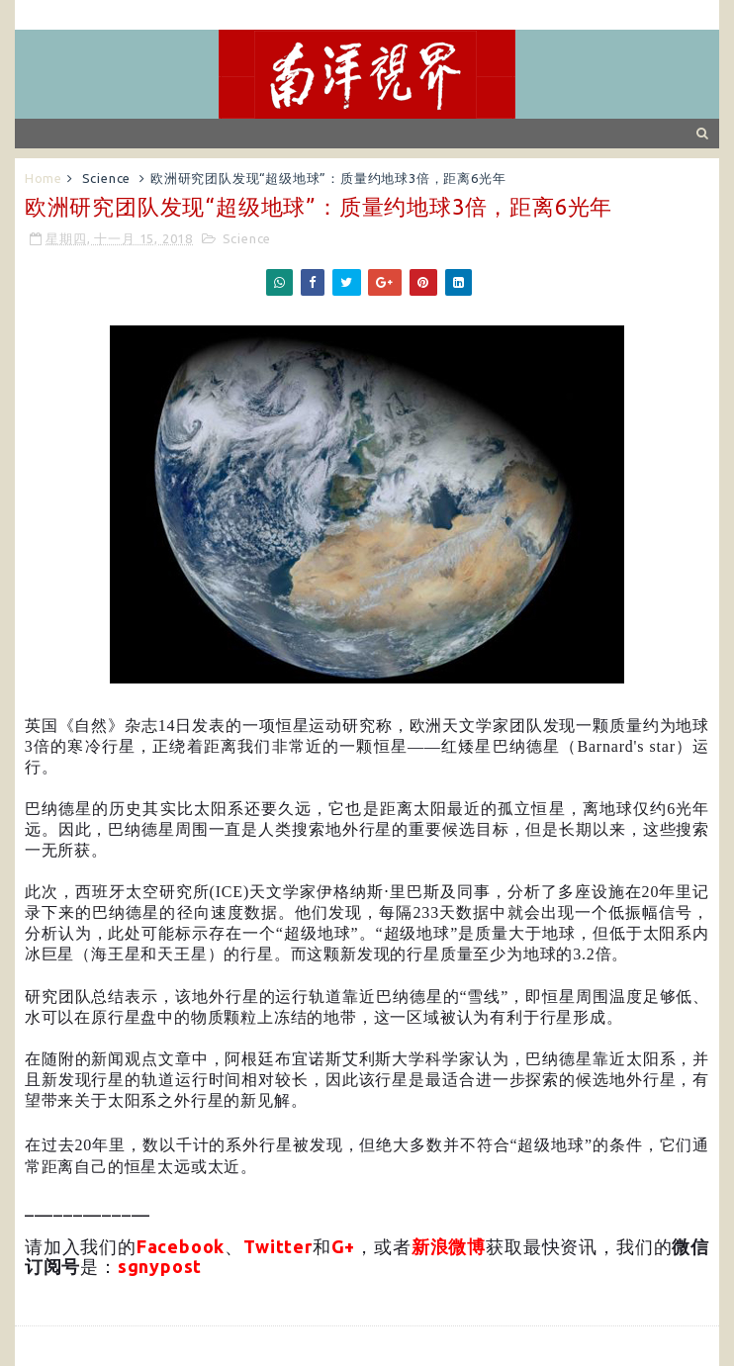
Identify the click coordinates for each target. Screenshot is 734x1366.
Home (43, 178)
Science (107, 178)
